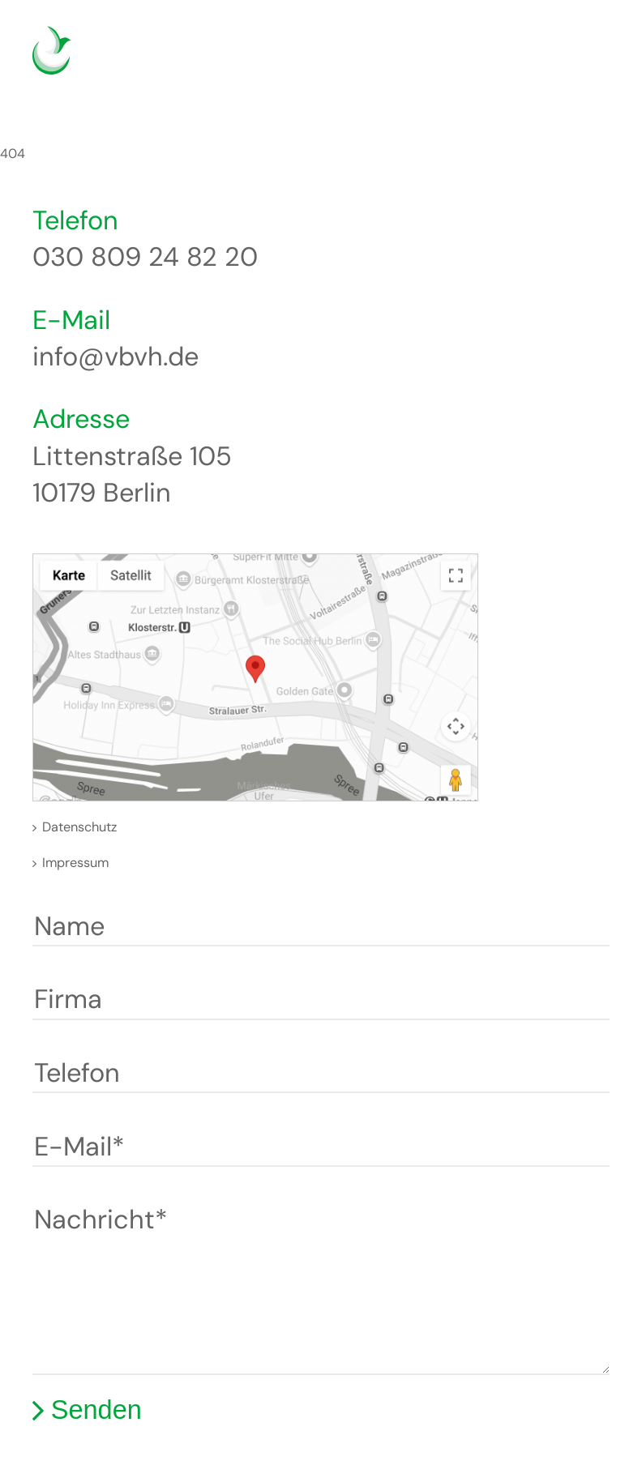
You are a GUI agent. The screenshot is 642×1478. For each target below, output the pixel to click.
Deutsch (515, 60)
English (540, 60)
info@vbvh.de (115, 357)
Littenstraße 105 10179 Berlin (132, 474)
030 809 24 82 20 (145, 257)
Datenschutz (79, 826)
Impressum (75, 862)
